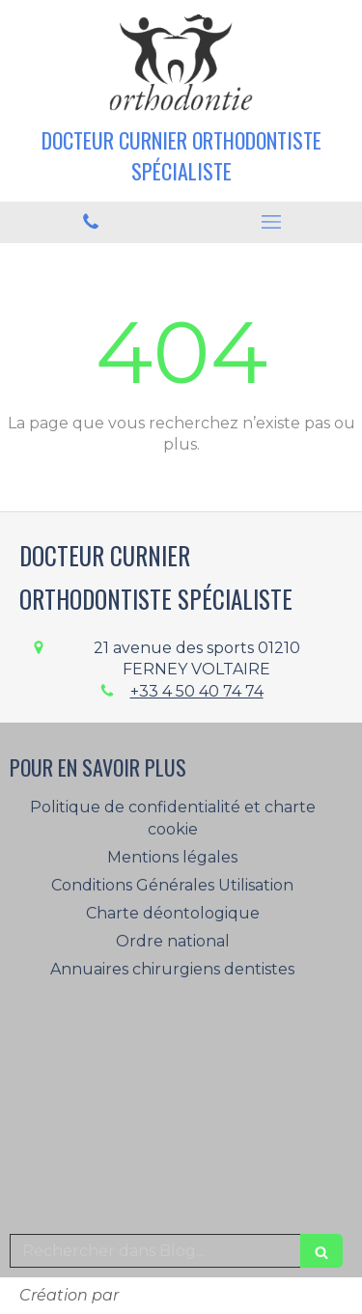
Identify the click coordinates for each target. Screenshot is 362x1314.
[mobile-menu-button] (272, 222)
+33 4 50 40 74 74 (197, 691)
